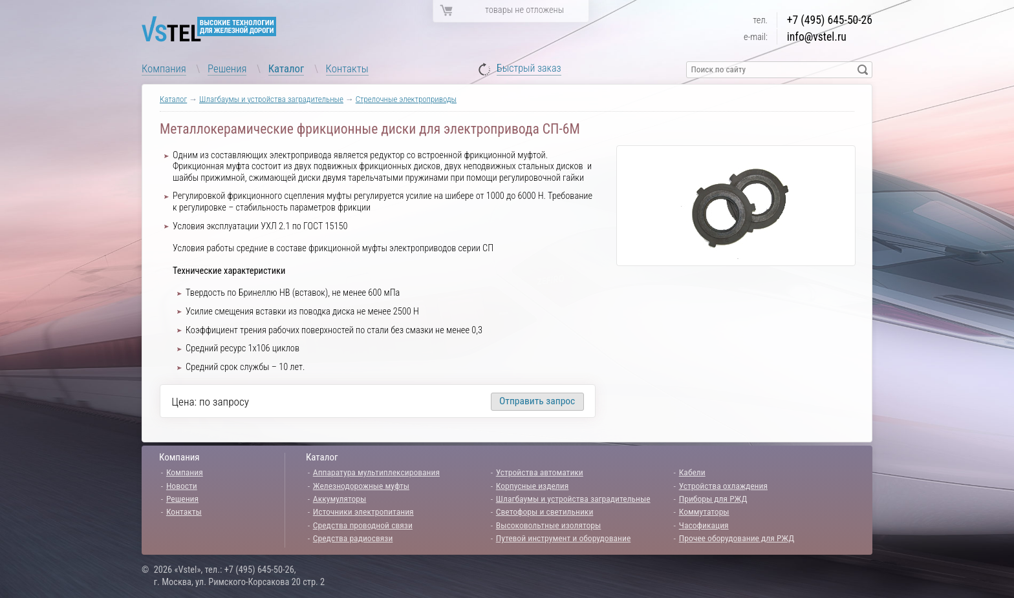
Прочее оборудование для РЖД (736, 538)
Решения (227, 68)
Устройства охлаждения (723, 485)
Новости (181, 485)
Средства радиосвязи (353, 538)
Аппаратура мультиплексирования (376, 472)
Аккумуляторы (340, 498)
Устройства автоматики (539, 472)
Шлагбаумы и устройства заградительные (271, 99)
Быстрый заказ (529, 68)
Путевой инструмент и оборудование (563, 538)
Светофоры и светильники (545, 511)
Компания (164, 68)
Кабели (692, 472)
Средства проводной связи (363, 525)
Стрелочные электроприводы (406, 99)
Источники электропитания (363, 511)
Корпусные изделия (532, 485)
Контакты (347, 68)
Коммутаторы (704, 511)
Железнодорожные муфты (361, 485)
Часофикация (704, 525)
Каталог (286, 68)
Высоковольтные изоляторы (548, 525)
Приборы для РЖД (713, 498)
